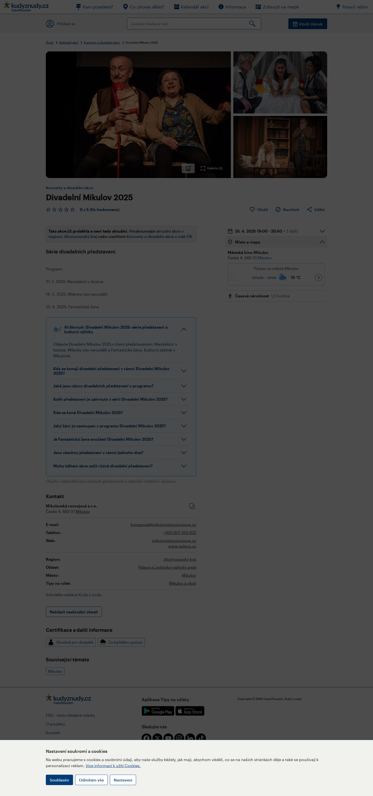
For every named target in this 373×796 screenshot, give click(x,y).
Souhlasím (59, 780)
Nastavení (123, 780)
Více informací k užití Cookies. (113, 765)
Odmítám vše (91, 780)
